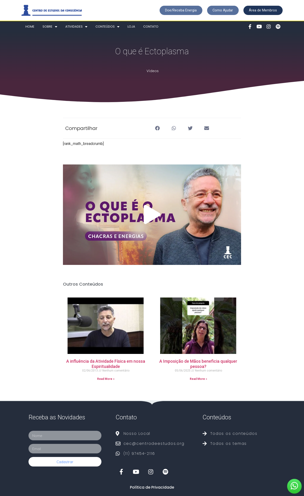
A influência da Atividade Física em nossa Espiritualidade (105, 364)
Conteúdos (107, 26)
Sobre (50, 26)
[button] (180, 10)
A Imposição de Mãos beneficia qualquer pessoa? (198, 364)
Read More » (105, 379)
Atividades (76, 26)
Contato (150, 26)
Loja (131, 26)
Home (29, 26)
